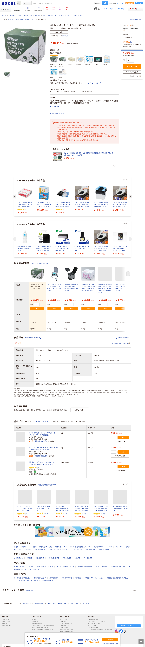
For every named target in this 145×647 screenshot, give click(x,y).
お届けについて (7, 621)
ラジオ (110, 547)
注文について (6, 619)
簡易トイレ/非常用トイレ (49, 15)
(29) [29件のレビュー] (104, 513)
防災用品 (37, 15)
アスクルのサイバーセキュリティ (41, 627)
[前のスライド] (14, 196)
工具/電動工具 (53, 578)
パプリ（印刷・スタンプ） (95, 623)
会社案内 (35, 619)
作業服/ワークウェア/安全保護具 (28, 580)
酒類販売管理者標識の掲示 (68, 632)
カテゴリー (5, 9)
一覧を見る (29, 590)
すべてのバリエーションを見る (93, 83)
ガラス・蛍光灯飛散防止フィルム (80, 547)
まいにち (10, 19)
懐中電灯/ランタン (61, 547)
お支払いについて (7, 623)
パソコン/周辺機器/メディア (65, 566)
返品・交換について (8, 625)
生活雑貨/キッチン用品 (15, 15)
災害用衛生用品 (90, 549)
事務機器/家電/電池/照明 (85, 566)
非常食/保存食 (18, 558)
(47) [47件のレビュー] (85, 513)
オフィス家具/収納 (102, 566)
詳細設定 (97, 3)
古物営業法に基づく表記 (67, 629)
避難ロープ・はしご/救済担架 (58, 549)
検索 (105, 3)
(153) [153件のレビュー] (27, 513)
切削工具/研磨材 (67, 578)
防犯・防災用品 (28, 15)
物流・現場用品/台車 (40, 578)
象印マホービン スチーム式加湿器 (57, 603)
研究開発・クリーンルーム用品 (94, 578)
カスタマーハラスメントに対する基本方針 (44, 625)
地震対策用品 (40, 558)
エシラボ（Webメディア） (95, 627)
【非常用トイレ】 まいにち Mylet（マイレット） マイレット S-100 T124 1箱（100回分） (43, 463)
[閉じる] (120, 633)
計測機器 (78, 578)
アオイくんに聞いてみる (129, 626)
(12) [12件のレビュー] (66, 513)
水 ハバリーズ (86, 603)
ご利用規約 (63, 621)
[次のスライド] (130, 196)
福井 (131, 42)
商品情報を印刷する (135, 20)
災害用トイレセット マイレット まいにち (71, 15)
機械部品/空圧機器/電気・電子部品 (117, 578)
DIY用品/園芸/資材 (47, 580)
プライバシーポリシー (66, 623)
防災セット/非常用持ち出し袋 (42, 547)
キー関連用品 (88, 558)
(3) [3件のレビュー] (39, 467)
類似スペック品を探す (40, 263)
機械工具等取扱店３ (41, 441)
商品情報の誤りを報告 (33, 338)
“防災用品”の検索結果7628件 (47, 485)
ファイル (30, 566)
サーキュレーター (38, 603)
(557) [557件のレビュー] (46, 513)
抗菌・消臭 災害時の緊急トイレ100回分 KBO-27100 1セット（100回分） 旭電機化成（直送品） (105, 289)
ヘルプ (123, 3)
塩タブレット (74, 603)
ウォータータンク (76, 549)
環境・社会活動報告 (37, 623)
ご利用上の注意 (65, 627)
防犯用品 (77, 558)
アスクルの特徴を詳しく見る (110, 643)
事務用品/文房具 (19, 566)
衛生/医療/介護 (34, 569)
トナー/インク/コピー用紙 (45, 566)
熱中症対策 (26, 603)
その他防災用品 (104, 549)
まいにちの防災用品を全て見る (24, 19)
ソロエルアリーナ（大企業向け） (97, 621)
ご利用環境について (66, 625)
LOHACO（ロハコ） (93, 619)
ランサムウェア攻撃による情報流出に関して (43, 630)
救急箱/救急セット (40, 549)
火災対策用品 (67, 558)
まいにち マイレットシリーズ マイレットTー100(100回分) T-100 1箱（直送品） (43, 448)
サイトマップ (63, 619)
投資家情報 (35, 621)
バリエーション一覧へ (43, 421)
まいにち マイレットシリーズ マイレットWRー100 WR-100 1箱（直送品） (42, 434)
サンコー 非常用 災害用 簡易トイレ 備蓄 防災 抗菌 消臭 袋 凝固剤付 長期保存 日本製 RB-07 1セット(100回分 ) (88, 154)
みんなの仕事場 (93, 625)
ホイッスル (118, 547)
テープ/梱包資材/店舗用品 (22, 578)
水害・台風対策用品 (53, 558)
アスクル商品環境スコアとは (120, 343)
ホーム (4, 15)
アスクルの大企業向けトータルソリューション (100, 630)
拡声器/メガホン (99, 547)
